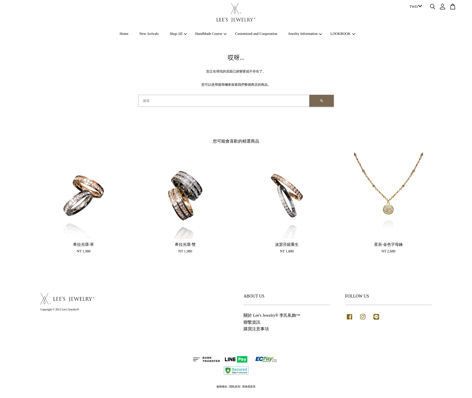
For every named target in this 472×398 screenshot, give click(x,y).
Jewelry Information (305, 34)
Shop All (178, 34)
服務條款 (221, 386)
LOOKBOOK (342, 34)
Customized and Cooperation (256, 34)
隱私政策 (234, 386)
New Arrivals (149, 34)
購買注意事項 (256, 329)
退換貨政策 (249, 386)
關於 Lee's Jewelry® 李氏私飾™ (272, 315)
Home (124, 34)
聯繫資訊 (252, 322)
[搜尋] (223, 101)
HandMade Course (211, 34)
